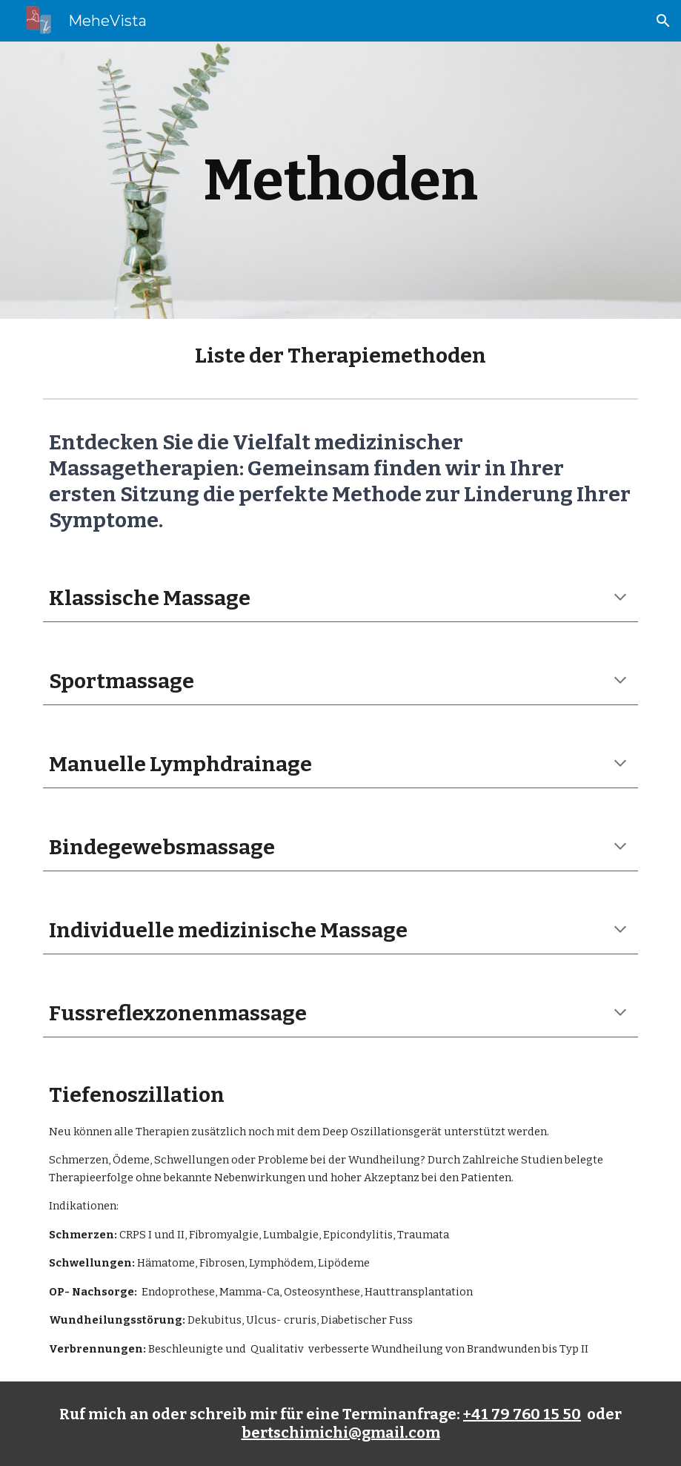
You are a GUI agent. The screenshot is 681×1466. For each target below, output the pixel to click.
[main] (340, 180)
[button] (663, 21)
